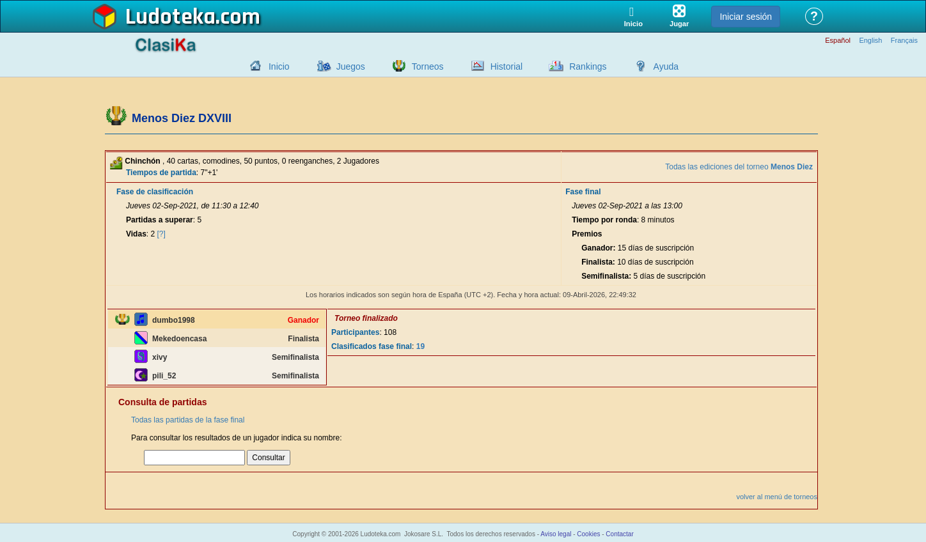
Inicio (279, 66)
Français (904, 40)
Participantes (355, 332)
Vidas (136, 233)
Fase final (582, 191)
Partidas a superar (159, 219)
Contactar (619, 534)
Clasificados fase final (371, 346)
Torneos (428, 66)
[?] (161, 233)
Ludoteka (170, 17)
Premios (587, 233)
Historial (506, 66)
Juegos (350, 66)
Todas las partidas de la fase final (187, 419)
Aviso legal (555, 534)
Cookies (588, 534)
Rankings (587, 66)
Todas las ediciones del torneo (739, 166)
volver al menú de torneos (776, 496)
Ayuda (666, 66)
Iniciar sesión (745, 17)
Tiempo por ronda (604, 219)
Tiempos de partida (161, 172)
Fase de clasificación (154, 191)
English (870, 40)
